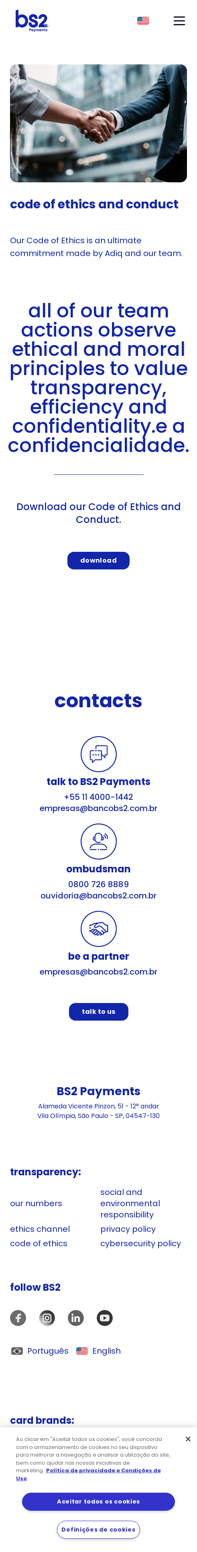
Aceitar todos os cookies (98, 1502)
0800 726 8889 (98, 884)
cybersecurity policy (140, 1243)
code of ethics (38, 1243)
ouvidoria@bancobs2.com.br (98, 895)
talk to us (99, 1011)
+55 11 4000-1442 (98, 797)
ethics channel (40, 1229)
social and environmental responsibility (130, 1203)
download (98, 560)
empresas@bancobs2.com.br (98, 808)
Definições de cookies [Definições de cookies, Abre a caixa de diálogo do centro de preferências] (98, 1530)
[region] (98, 1489)
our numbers (36, 1203)
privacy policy (128, 1229)
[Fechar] (188, 1439)
